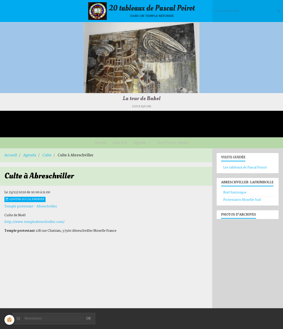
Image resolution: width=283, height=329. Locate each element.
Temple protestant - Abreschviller (30, 206)
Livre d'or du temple (172, 142)
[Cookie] (9, 320)
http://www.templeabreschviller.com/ (34, 222)
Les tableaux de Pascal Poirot (245, 167)
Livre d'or (120, 142)
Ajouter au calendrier (25, 199)
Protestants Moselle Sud (242, 200)
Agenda (140, 142)
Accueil (100, 142)
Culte (47, 155)
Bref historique (235, 192)
